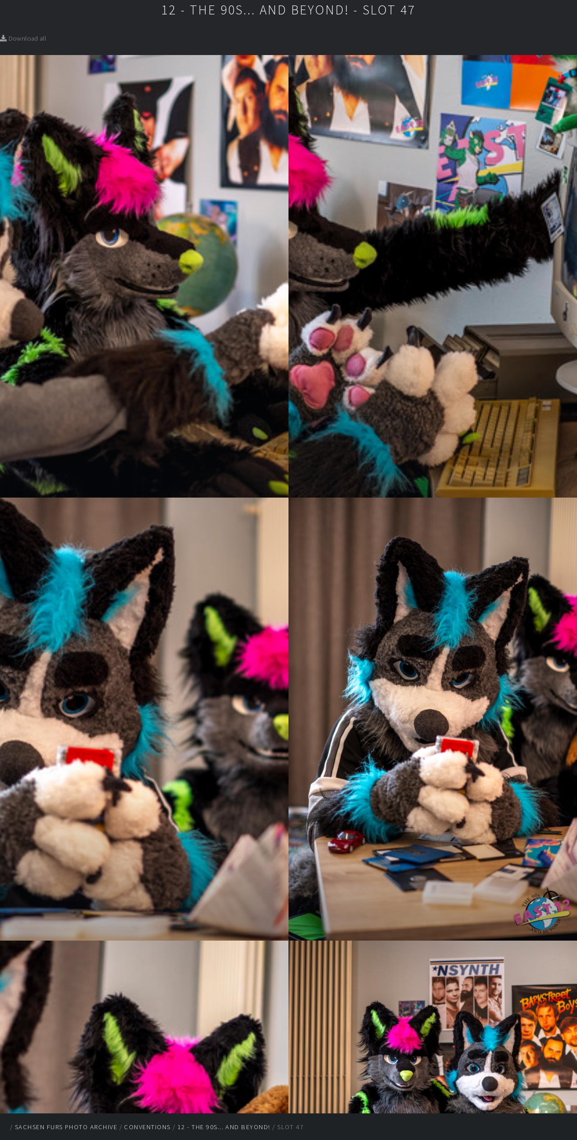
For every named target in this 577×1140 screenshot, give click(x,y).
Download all (23, 38)
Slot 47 (290, 1127)
